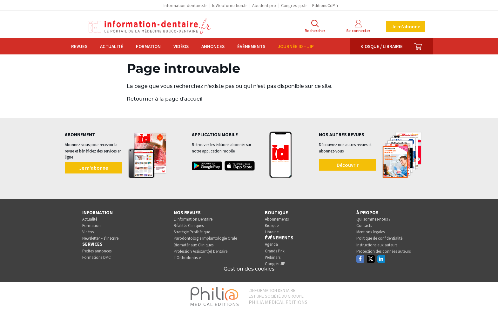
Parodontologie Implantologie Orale (205, 238)
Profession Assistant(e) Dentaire (200, 251)
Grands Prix (275, 251)
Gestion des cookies (249, 269)
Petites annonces (96, 251)
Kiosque (272, 225)
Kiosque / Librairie (381, 46)
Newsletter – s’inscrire (100, 238)
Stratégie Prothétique (192, 232)
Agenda (271, 244)
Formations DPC (96, 257)
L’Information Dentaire (193, 219)
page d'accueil (183, 99)
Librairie (272, 232)
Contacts (364, 225)
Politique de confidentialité (379, 238)
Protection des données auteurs (383, 251)
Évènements (251, 46)
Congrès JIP (275, 263)
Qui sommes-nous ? (373, 219)
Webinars (272, 257)
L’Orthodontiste (187, 257)
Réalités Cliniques (189, 225)
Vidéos (181, 46)
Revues (79, 46)
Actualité (111, 46)
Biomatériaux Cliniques (193, 245)
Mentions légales (370, 232)
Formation (148, 46)
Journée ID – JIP (296, 46)
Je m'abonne (405, 26)
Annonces (213, 46)
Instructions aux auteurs (376, 245)
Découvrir (348, 165)
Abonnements (277, 219)
